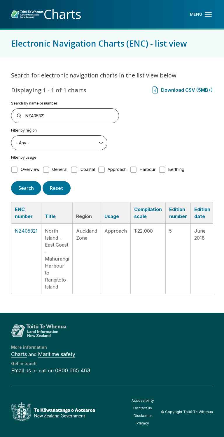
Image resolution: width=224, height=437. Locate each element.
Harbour (147, 169)
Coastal (87, 169)
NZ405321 (26, 231)
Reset (56, 188)
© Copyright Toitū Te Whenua (187, 412)
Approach (117, 169)
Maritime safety (56, 354)
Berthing (176, 169)
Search (26, 188)
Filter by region (24, 130)
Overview (30, 169)
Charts (19, 354)
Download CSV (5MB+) (187, 90)
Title (50, 216)
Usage (111, 216)
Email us (21, 370)
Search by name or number (34, 103)
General (59, 169)
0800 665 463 (72, 370)
